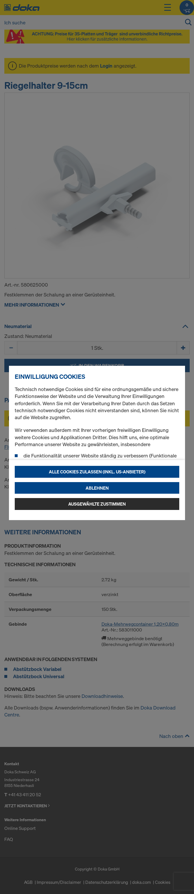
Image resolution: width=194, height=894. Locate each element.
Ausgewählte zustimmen (97, 504)
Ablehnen (97, 488)
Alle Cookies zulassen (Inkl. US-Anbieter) (97, 472)
